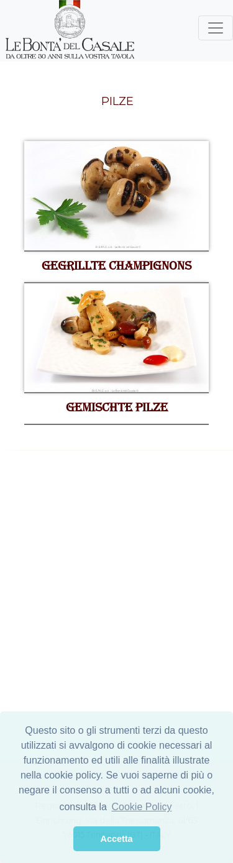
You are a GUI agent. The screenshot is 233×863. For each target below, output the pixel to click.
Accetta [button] (117, 839)
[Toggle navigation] (215, 28)
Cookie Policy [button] (142, 806)
